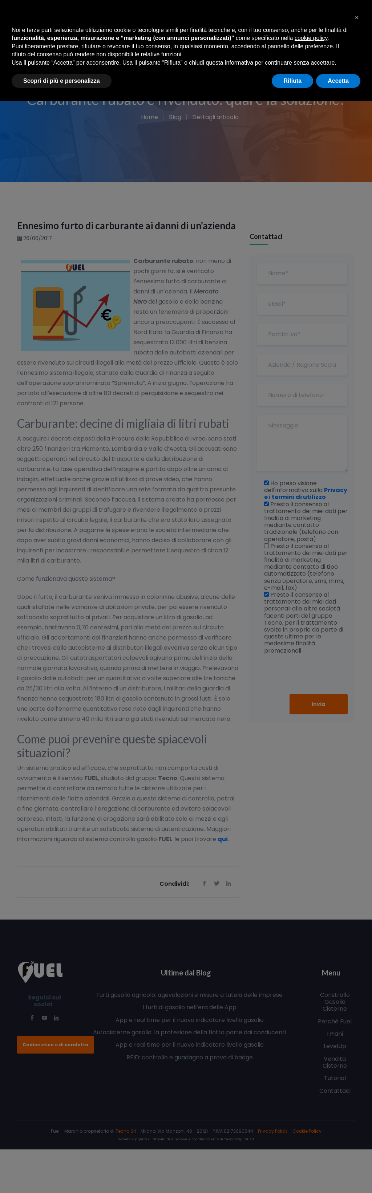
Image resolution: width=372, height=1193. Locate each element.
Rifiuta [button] (292, 81)
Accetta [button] (338, 81)
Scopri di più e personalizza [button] (61, 81)
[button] (357, 17)
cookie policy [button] (311, 38)
